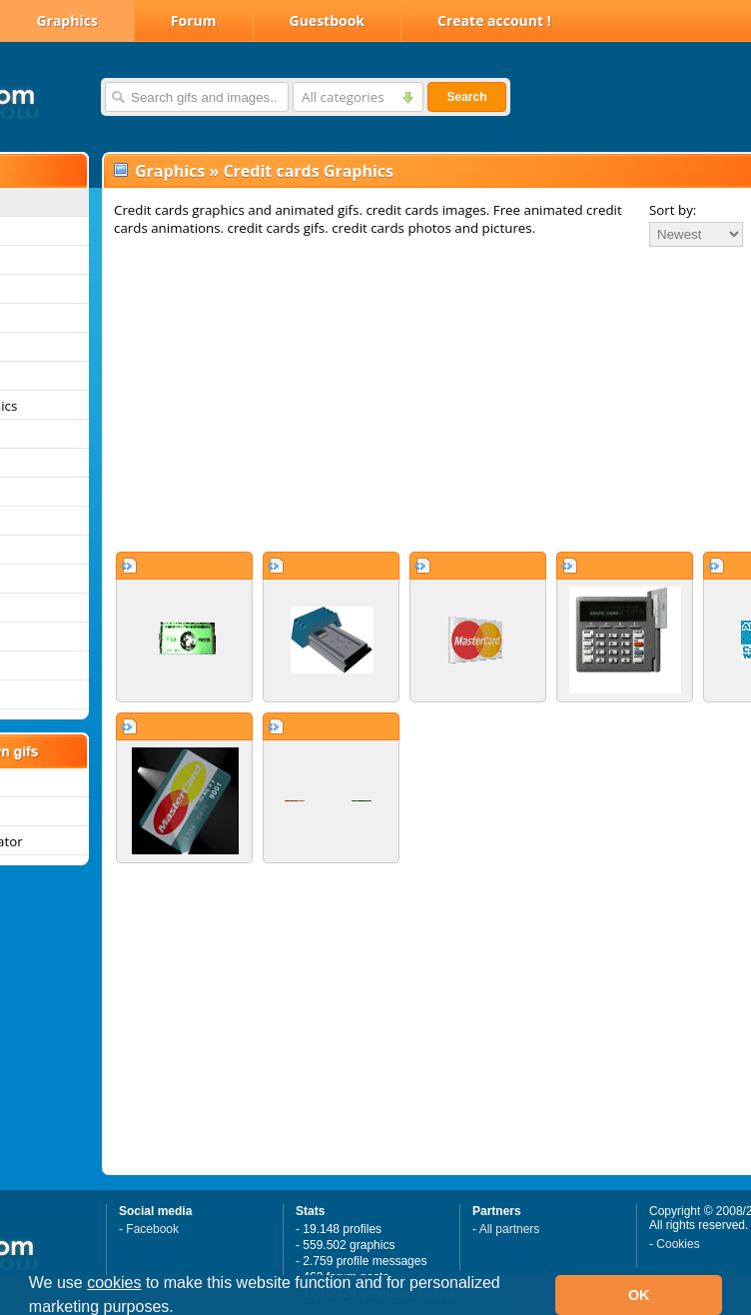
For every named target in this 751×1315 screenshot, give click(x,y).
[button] (181, 1309)
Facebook (152, 1229)
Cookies (677, 1244)
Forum (194, 20)
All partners (509, 1229)
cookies (114, 1282)
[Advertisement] (375, 399)
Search (466, 97)
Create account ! (494, 20)
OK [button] (639, 1295)
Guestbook (328, 20)
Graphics (66, 20)
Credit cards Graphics (308, 171)
